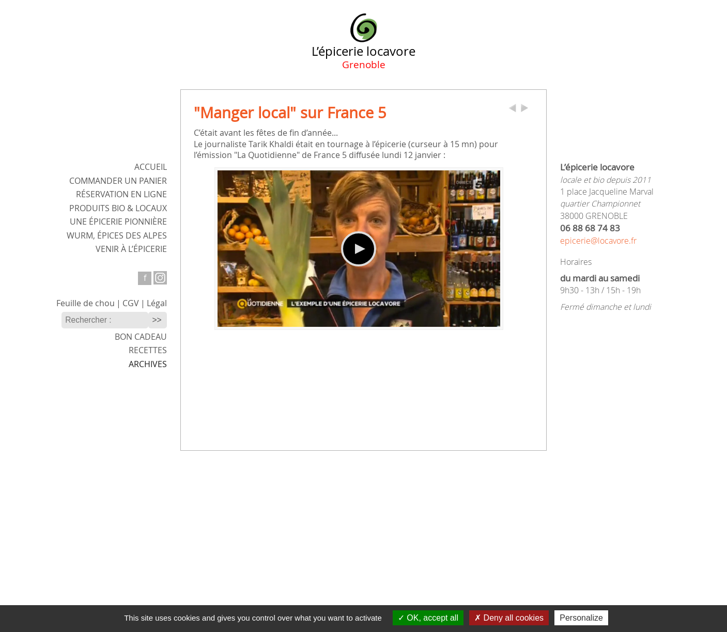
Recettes (148, 350)
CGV (130, 303)
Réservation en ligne (121, 194)
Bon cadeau (141, 336)
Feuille (85, 303)
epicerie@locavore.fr (598, 240)
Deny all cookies (509, 617)
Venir (131, 249)
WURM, (117, 235)
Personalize (581, 617)
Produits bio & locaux (118, 208)
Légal (157, 303)
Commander (118, 181)
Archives (148, 364)
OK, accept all (428, 617)
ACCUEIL (150, 167)
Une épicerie (118, 221)
